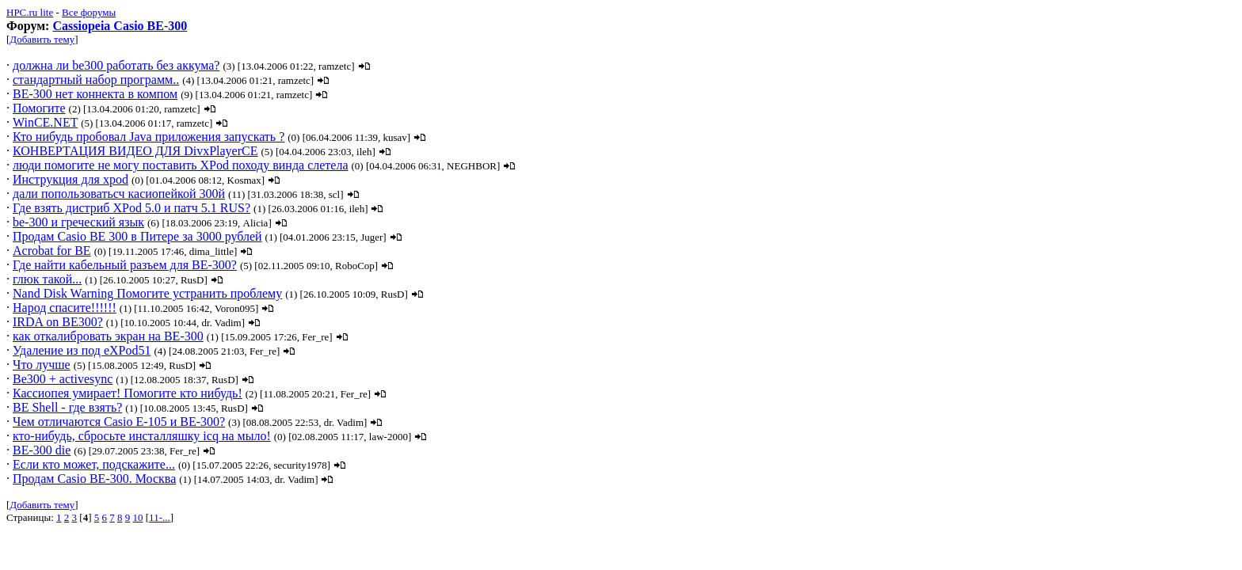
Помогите (39, 108)
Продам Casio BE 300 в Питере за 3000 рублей (137, 236)
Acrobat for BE (52, 250)
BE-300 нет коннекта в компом (95, 94)
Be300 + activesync (62, 379)
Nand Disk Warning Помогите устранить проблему (147, 293)
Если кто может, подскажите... (94, 464)
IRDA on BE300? (58, 322)
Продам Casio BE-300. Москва (94, 478)
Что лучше (41, 364)
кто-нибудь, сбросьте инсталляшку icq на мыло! (142, 436)
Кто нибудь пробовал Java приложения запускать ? (148, 136)
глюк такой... (47, 279)
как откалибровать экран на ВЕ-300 (108, 336)
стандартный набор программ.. (96, 79)
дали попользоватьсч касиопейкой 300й (119, 193)
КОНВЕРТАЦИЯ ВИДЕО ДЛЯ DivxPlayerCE (135, 151)
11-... (159, 517)
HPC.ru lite (29, 12)
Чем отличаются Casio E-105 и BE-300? (119, 421)
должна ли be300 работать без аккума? (116, 65)
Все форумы (89, 12)
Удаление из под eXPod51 (81, 350)
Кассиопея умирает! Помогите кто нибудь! (127, 393)
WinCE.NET (45, 122)
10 (138, 517)
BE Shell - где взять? (67, 407)
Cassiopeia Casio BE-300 (119, 25)
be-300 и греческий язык (78, 222)
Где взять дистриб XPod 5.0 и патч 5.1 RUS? (131, 208)
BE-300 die (41, 450)
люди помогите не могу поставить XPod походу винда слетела (181, 165)
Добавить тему (42, 39)
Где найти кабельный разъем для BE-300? (125, 265)
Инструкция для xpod (70, 179)
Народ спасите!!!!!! (64, 307)
